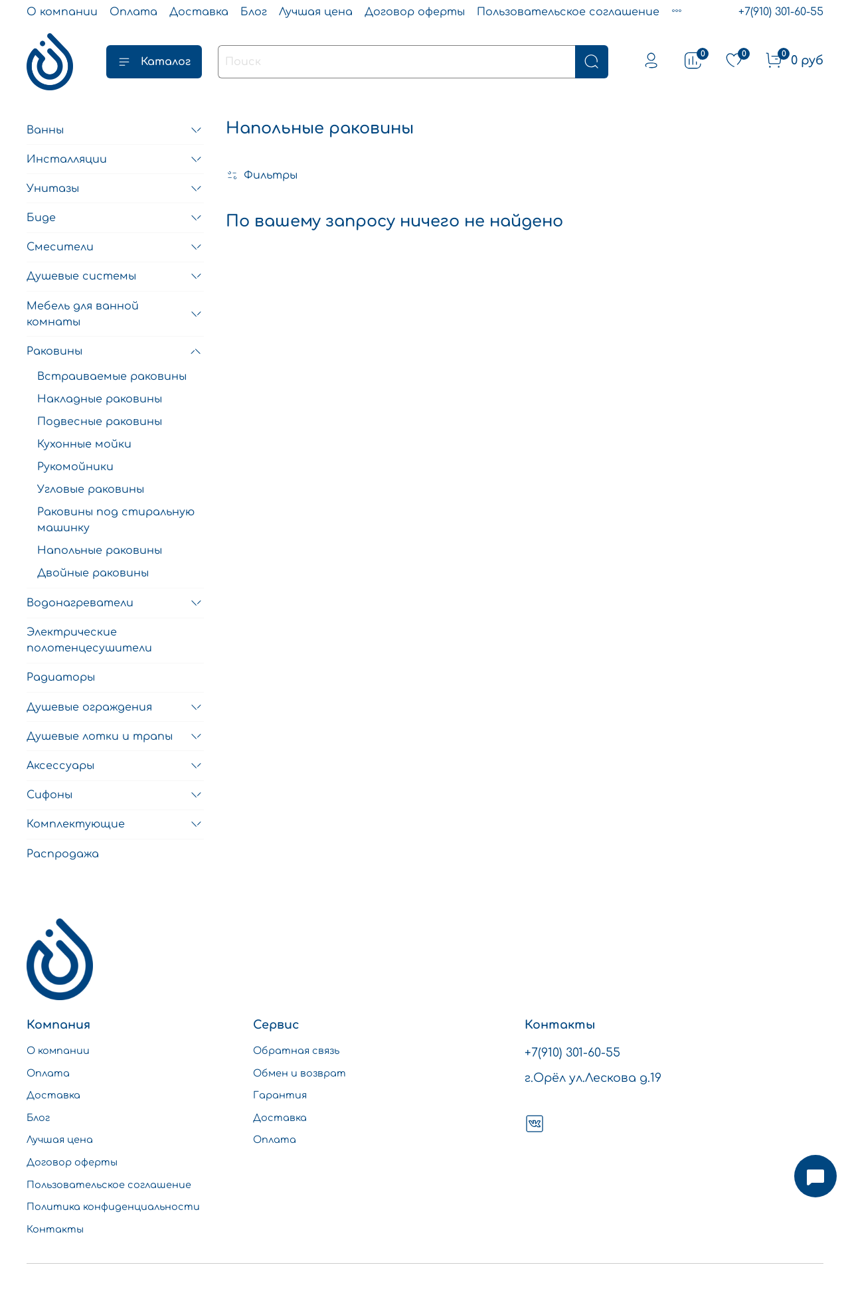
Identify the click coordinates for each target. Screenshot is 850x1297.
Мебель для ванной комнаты (83, 314)
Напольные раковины (99, 551)
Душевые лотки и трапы (100, 736)
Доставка (198, 12)
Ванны (45, 130)
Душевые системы (81, 276)
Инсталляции (67, 159)
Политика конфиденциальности (113, 1206)
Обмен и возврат (299, 1073)
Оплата (133, 12)
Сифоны (49, 795)
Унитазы (53, 189)
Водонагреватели (80, 603)
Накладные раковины (99, 399)
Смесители (60, 247)
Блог (253, 12)
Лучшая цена (316, 12)
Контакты (55, 1229)
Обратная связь (296, 1050)
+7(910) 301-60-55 (780, 12)
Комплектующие (76, 824)
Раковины (54, 351)
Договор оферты (415, 12)
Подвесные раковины (99, 422)
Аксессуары (60, 766)
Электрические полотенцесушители (89, 640)
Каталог (154, 61)
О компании (62, 12)
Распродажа (63, 854)
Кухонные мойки (84, 444)
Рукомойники (75, 467)
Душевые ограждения (89, 707)
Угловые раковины (90, 489)
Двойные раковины (93, 573)
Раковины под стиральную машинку (116, 520)
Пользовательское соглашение (568, 12)
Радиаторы (61, 677)
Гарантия (280, 1095)
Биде (41, 218)
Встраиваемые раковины (112, 377)
